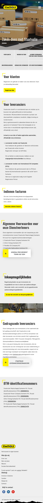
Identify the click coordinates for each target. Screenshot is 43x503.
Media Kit (4, 481)
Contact (3, 483)
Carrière (3, 478)
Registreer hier (9, 90)
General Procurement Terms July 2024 (19, 253)
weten (19, 470)
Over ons (4, 458)
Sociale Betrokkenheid (8, 466)
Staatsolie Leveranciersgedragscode (19, 362)
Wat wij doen (5, 461)
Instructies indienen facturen (13, 206)
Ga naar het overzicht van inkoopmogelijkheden (19, 294)
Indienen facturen (21, 54)
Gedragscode (17, 354)
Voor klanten (7, 54)
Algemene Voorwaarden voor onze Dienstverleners (36, 55)
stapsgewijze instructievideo (14, 158)
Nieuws (3, 464)
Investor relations (7, 476)
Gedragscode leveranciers (21, 65)
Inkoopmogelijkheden (7, 65)
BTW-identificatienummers (36, 65)
